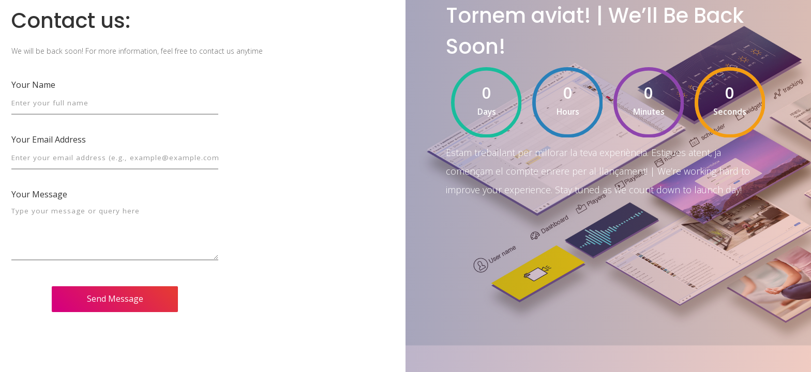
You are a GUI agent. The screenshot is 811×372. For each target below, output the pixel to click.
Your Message (39, 194)
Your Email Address (48, 139)
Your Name (33, 84)
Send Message (115, 298)
